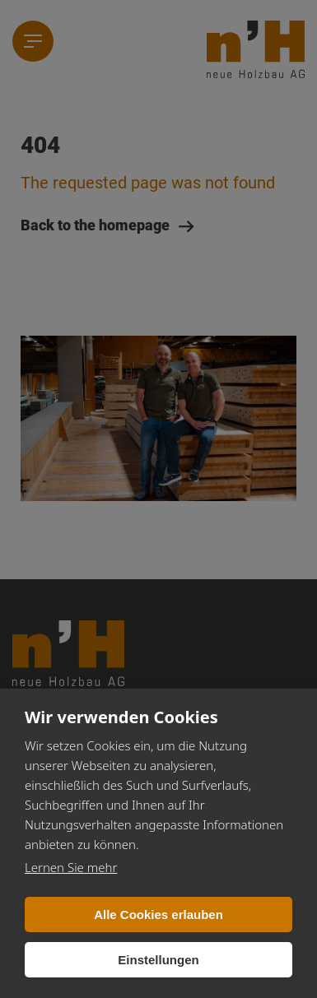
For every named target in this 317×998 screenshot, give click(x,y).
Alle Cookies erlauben (158, 914)
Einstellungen (158, 960)
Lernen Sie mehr (71, 867)
